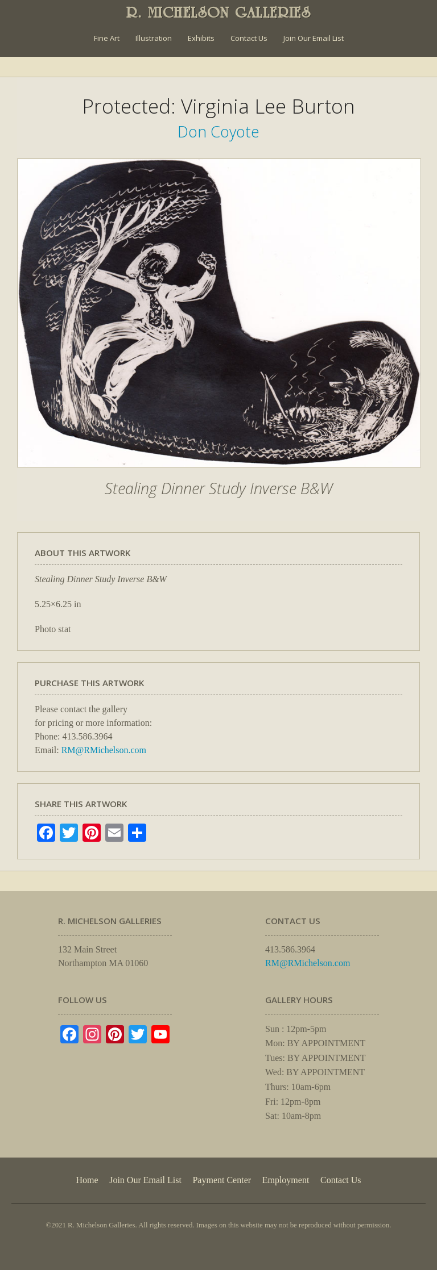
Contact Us (248, 38)
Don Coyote (218, 131)
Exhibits (201, 38)
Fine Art (106, 38)
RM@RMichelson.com (103, 750)
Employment (286, 1180)
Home (87, 1180)
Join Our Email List (313, 38)
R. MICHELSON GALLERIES (218, 12)
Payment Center (221, 1180)
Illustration (153, 38)
